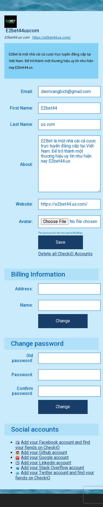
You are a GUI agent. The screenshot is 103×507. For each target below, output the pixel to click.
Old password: (22, 358)
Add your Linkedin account (46, 462)
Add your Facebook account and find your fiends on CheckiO (52, 445)
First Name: (21, 108)
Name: (26, 305)
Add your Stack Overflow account (52, 467)
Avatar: (26, 221)
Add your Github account (44, 452)
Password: (22, 374)
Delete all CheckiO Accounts (65, 253)
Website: (24, 204)
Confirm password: (22, 391)
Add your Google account (45, 457)
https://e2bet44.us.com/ (51, 37)
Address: (24, 288)
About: (26, 164)
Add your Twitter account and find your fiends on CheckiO (54, 475)
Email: (27, 91)
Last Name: (21, 124)
